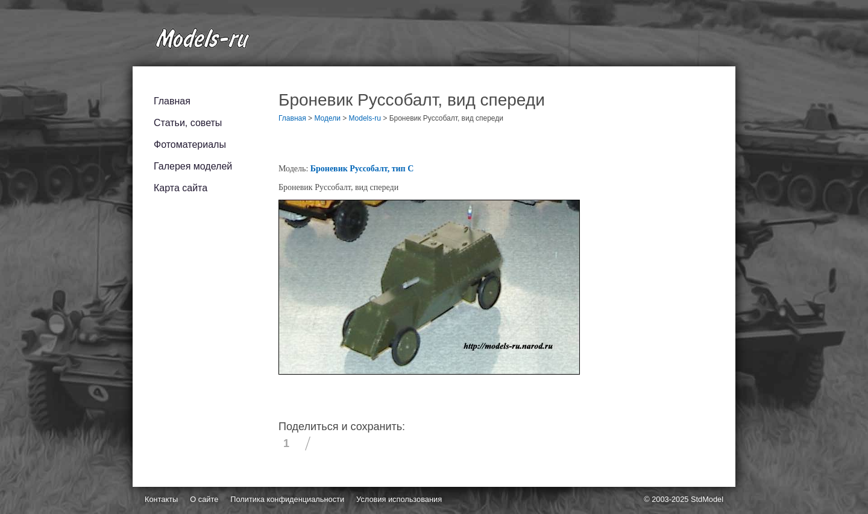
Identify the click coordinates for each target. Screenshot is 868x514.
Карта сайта (180, 188)
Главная (172, 101)
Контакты (161, 499)
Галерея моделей (193, 166)
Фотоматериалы (190, 144)
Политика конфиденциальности (287, 499)
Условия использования (399, 499)
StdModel (707, 499)
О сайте (204, 499)
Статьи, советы (188, 123)
